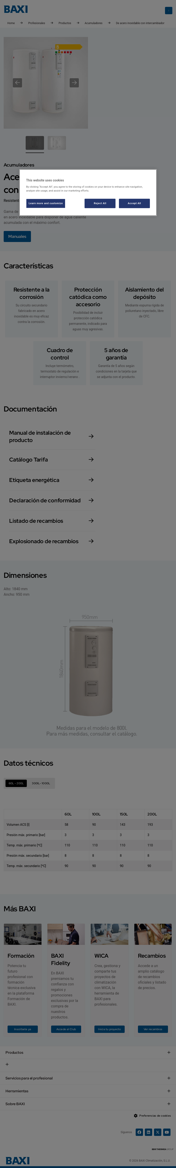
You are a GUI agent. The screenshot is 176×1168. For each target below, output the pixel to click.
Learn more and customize (46, 203)
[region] (88, 192)
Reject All (100, 203)
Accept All (134, 203)
